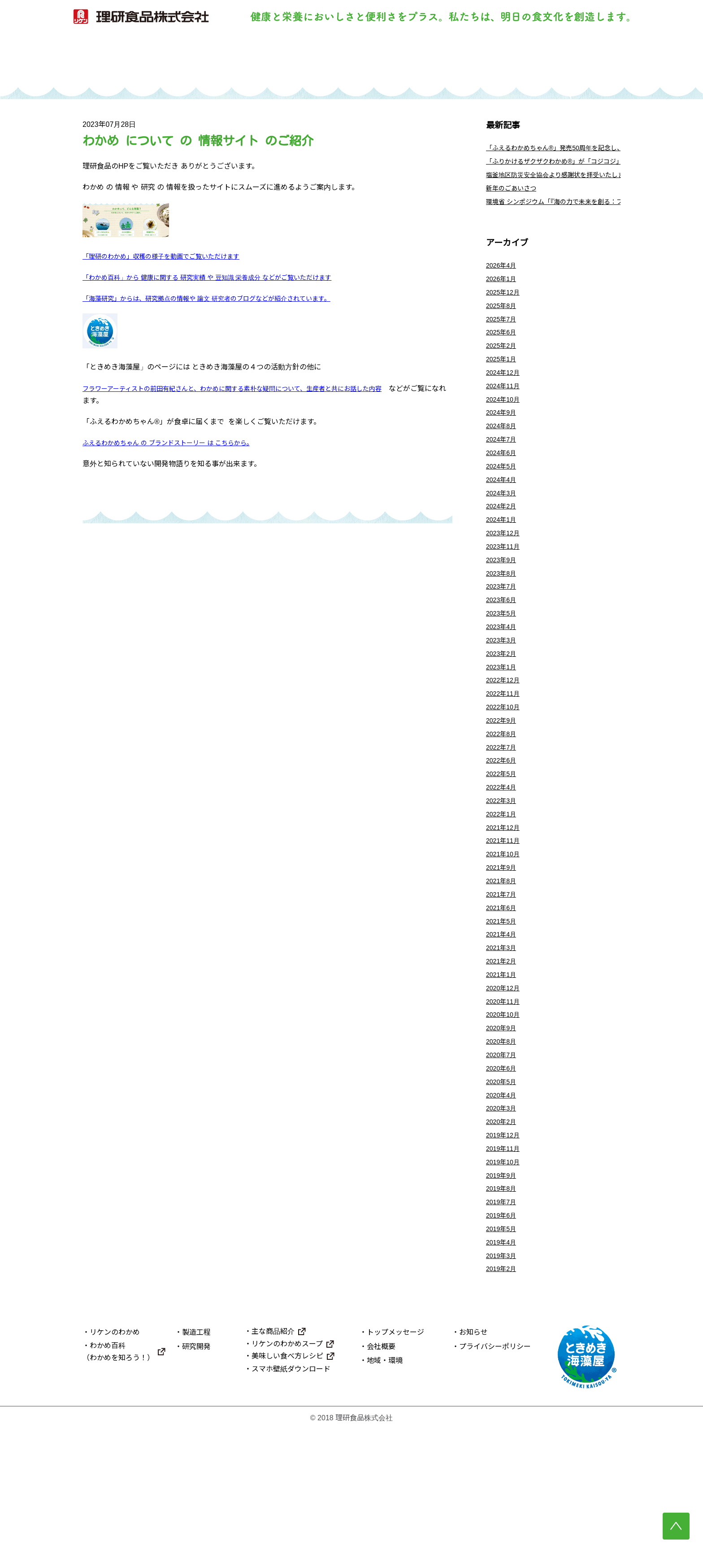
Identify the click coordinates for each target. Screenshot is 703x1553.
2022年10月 (505, 767)
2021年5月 (503, 1005)
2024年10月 (505, 425)
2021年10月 (505, 931)
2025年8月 (503, 321)
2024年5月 (503, 499)
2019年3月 (503, 1377)
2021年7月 (503, 976)
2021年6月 (503, 990)
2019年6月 (503, 1332)
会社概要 (381, 1470)
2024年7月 (503, 469)
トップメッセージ (395, 1456)
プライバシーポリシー (495, 1470)
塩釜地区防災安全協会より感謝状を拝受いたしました (572, 181)
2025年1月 (503, 380)
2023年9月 (503, 603)
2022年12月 (505, 738)
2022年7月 (503, 812)
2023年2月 (503, 707)
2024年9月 (503, 440)
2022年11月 (505, 752)
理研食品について (557, 61)
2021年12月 (505, 901)
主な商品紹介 (273, 1455)
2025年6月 (503, 351)
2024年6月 (503, 485)
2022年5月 (503, 842)
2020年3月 (503, 1214)
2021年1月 (503, 1065)
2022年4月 (503, 856)
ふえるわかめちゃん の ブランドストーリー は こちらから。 (177, 445)
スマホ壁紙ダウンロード (291, 1493)
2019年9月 (503, 1288)
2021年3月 (503, 1035)
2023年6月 (503, 648)
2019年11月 (505, 1258)
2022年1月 (503, 886)
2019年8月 (503, 1303)
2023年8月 (503, 618)
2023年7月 (503, 633)
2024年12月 (505, 395)
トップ (146, 61)
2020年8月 (503, 1139)
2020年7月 (503, 1154)
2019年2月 (503, 1392)
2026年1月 (503, 291)
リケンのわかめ (228, 61)
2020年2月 (503, 1228)
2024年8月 (503, 455)
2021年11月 (505, 916)
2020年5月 (503, 1184)
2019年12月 (505, 1243)
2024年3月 (503, 529)
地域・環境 (385, 1484)
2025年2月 (503, 365)
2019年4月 (503, 1362)
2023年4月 (503, 678)
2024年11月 (505, 410)
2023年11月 (505, 589)
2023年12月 (505, 574)
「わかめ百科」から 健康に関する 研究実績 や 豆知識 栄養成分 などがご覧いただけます (224, 279)
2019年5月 (503, 1347)
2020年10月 (505, 1109)
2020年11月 (505, 1094)
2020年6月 (503, 1169)
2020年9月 (503, 1124)
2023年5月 (503, 663)
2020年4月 (503, 1199)
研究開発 (393, 61)
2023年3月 (503, 693)
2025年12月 (505, 306)
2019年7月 (503, 1318)
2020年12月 (505, 1080)
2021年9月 (503, 946)
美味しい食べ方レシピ (287, 1480)
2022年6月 (503, 827)
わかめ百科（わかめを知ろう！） (118, 1475)
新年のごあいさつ (514, 196)
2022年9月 (503, 782)
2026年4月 (503, 276)
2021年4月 (503, 1020)
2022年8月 (503, 797)
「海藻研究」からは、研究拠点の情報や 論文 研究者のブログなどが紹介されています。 (223, 300)
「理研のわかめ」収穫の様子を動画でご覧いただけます (172, 258)
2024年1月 (503, 559)
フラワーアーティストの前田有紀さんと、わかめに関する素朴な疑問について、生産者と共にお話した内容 (253, 391)
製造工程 (310, 61)
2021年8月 (503, 961)
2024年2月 (503, 544)
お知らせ (473, 1456)
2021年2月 (503, 1050)
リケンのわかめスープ (287, 1467)
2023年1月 (503, 723)
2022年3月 (503, 871)
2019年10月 (505, 1273)
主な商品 (475, 61)
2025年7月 (503, 336)
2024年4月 (503, 514)
